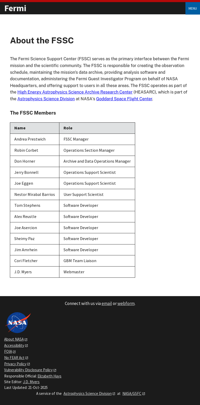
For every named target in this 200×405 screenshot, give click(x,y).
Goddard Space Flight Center (124, 98)
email (107, 303)
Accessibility (14, 345)
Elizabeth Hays (49, 376)
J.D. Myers (31, 381)
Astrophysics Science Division (46, 98)
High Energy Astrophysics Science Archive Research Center (75, 92)
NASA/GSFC (131, 393)
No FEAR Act (14, 357)
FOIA (8, 351)
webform (126, 303)
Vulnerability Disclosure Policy (28, 369)
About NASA (14, 339)
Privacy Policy (15, 363)
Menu (193, 8)
